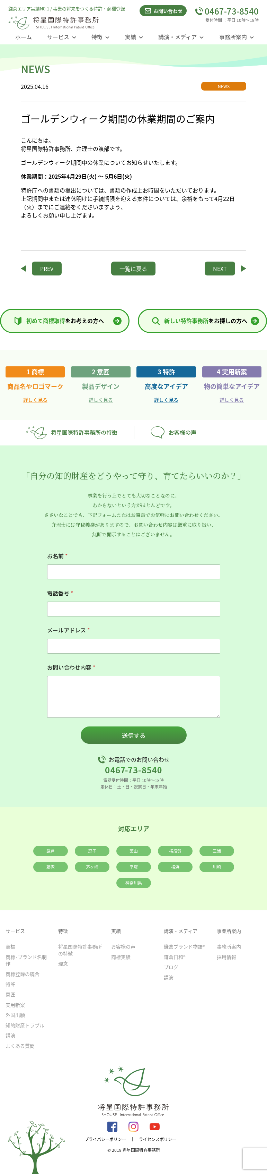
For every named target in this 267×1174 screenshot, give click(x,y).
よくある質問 (20, 1045)
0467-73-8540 (227, 11)
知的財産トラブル (25, 1025)
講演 (10, 1035)
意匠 (10, 994)
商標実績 (121, 956)
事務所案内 (229, 946)
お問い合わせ (163, 11)
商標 (10, 946)
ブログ (171, 966)
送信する (133, 735)
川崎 (217, 867)
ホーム (23, 37)
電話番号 (60, 593)
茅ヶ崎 (92, 867)
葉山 (134, 851)
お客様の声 (173, 432)
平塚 (134, 867)
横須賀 (175, 851)
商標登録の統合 (22, 973)
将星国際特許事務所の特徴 (71, 432)
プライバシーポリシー (105, 1139)
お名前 (57, 556)
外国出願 (15, 1014)
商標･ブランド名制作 (26, 960)
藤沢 (50, 867)
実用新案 (15, 1004)
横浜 (175, 867)
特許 (10, 983)
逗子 (92, 851)
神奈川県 (133, 883)
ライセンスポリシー (157, 1139)
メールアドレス (68, 630)
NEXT (220, 268)
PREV (46, 268)
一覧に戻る (133, 268)
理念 (63, 963)
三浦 (217, 851)
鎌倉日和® (175, 956)
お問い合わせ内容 (71, 667)
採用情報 (226, 956)
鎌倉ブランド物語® (184, 946)
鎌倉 (50, 851)
